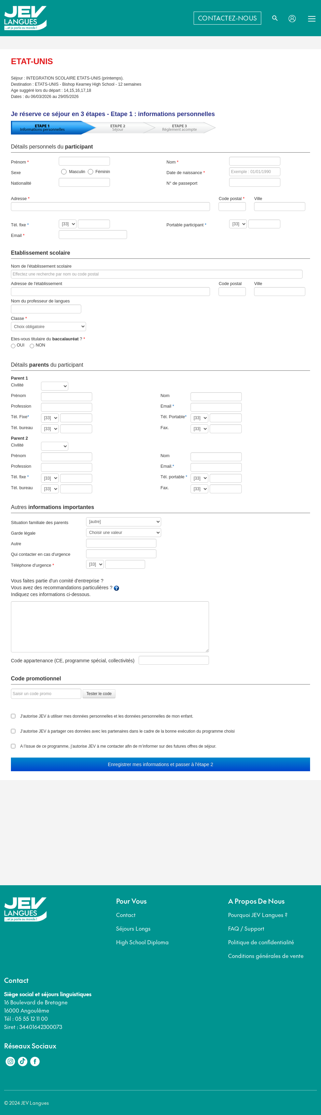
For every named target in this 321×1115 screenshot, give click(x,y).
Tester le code (99, 693)
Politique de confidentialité (261, 942)
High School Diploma (142, 942)
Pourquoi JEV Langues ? (258, 914)
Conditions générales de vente (266, 955)
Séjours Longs (133, 928)
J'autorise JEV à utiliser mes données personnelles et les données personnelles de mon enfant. (106, 716)
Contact (126, 914)
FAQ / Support (246, 928)
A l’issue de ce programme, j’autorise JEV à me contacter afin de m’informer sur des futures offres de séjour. (118, 746)
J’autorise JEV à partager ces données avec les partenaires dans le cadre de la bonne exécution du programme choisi (127, 731)
